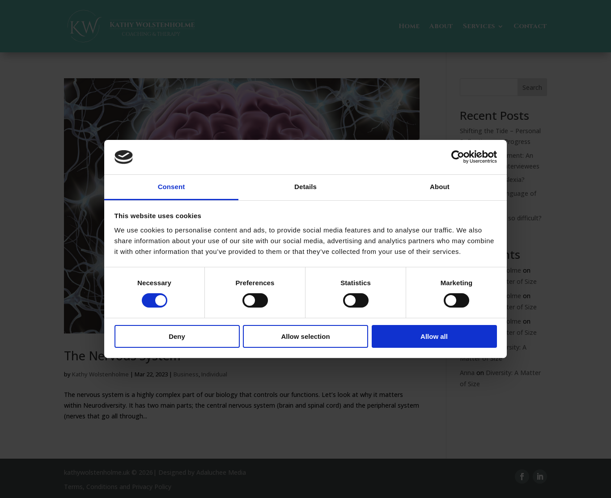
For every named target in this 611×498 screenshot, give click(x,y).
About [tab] (440, 186)
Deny (177, 336)
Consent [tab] (171, 186)
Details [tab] (305, 186)
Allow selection (305, 336)
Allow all (434, 336)
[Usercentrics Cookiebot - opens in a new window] (458, 157)
